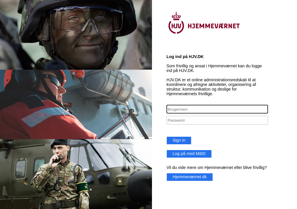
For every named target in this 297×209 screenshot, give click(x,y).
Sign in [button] (179, 140)
